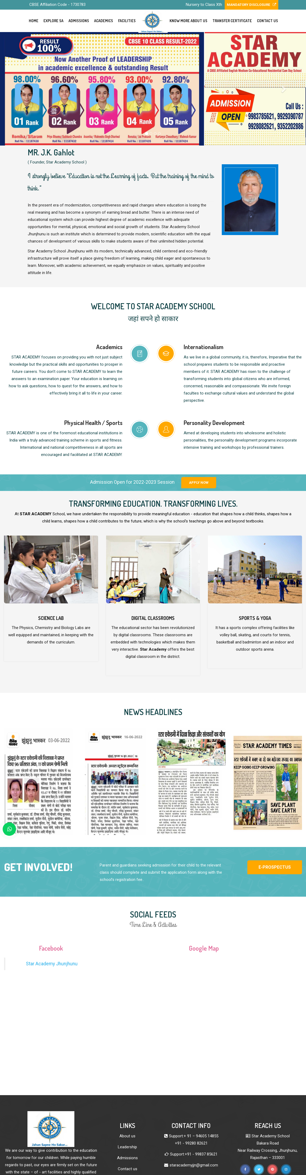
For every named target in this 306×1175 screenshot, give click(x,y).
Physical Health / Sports (93, 422)
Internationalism (203, 346)
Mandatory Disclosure (251, 5)
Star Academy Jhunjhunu (52, 963)
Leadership (127, 1147)
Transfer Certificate (232, 20)
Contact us (127, 1168)
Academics (103, 20)
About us (127, 1136)
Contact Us (267, 20)
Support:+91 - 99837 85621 (194, 1154)
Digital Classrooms (153, 618)
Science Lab (51, 618)
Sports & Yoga (255, 618)
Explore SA (53, 20)
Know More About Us (188, 20)
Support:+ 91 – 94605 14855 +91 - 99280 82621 (193, 1140)
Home (33, 20)
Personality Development (214, 422)
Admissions (79, 20)
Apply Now (198, 483)
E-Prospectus (275, 867)
